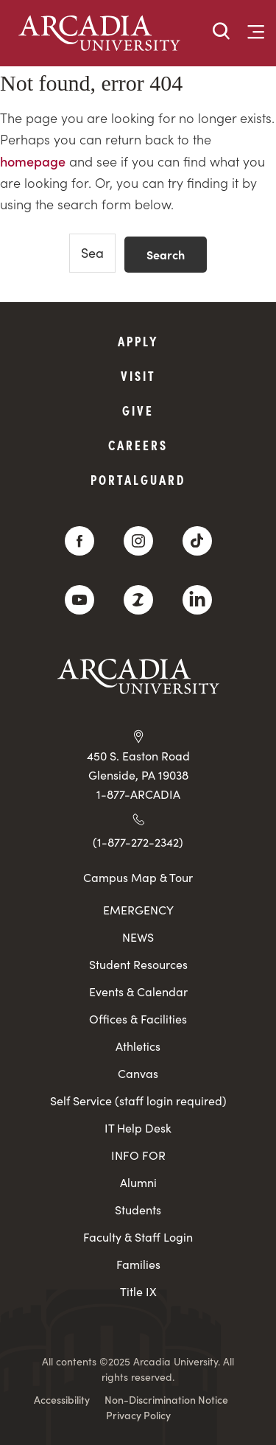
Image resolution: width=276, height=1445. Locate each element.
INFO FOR (138, 1155)
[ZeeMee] (138, 600)
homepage (33, 161)
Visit (138, 375)
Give (138, 410)
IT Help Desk (138, 1128)
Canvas (138, 1073)
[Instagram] (138, 541)
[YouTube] (79, 600)
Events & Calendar (138, 991)
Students (138, 1209)
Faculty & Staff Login (138, 1237)
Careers (138, 444)
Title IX (138, 1291)
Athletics (138, 1046)
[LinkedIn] (197, 600)
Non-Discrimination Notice (166, 1399)
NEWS (138, 937)
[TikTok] (197, 541)
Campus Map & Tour (138, 877)
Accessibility (62, 1399)
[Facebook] (79, 541)
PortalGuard (138, 479)
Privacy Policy (138, 1414)
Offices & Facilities (138, 1018)
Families (138, 1264)
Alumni (138, 1182)
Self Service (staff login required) (138, 1100)
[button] (221, 32)
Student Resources (138, 964)
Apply (138, 341)
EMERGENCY (138, 909)
